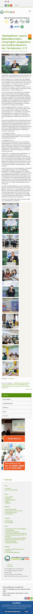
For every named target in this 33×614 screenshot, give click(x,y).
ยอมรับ (26, 611)
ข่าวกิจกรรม (11, 378)
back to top (28, 389)
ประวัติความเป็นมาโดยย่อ (10, 509)
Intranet (31, 601)
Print (12, 51)
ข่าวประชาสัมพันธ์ (8, 497)
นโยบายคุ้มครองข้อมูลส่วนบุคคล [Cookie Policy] (13, 611)
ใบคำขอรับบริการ (8, 521)
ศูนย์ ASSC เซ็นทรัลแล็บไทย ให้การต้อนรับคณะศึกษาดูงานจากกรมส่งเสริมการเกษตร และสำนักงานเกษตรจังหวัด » (16, 386)
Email (16, 51)
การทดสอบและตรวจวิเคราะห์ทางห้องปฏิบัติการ (15, 529)
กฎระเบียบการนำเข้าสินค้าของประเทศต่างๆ (14, 549)
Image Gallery (23, 51)
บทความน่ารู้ (7, 488)
